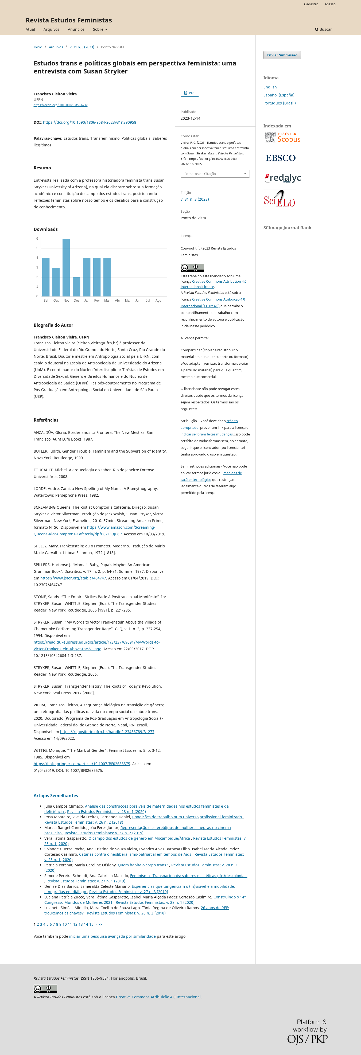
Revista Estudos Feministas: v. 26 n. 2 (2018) (83, 822)
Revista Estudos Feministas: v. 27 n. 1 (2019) (85, 880)
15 (91, 924)
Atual (30, 29)
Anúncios (76, 29)
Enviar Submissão (282, 55)
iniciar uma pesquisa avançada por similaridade (112, 936)
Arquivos (51, 29)
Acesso (330, 4)
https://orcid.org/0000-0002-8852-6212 (61, 105)
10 (65, 924)
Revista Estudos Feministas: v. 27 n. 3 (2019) (128, 891)
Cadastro (311, 4)
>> (100, 924)
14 (86, 924)
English (270, 86)
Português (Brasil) (279, 103)
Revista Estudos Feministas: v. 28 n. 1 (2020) (106, 811)
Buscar (323, 29)
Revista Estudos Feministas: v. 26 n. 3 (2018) (126, 913)
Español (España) (278, 95)
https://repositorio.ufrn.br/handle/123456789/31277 (107, 731)
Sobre (98, 29)
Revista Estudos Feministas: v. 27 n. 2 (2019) (104, 832)
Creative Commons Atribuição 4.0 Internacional (158, 996)
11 (70, 924)
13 (81, 924)
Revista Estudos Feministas (69, 19)
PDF (191, 92)
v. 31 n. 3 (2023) (82, 47)
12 (75, 924)
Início (38, 47)
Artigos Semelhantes (56, 796)
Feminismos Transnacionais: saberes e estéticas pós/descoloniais (188, 875)
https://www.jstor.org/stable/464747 (73, 578)
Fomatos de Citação (200, 173)
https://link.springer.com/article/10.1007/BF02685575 (82, 763)
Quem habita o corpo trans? (143, 864)
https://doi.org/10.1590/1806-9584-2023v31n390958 (89, 122)
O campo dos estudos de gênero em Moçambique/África (139, 838)
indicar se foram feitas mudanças (207, 434)
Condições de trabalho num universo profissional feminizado (187, 816)
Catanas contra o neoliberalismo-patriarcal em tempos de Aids (135, 854)
